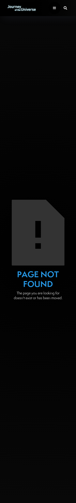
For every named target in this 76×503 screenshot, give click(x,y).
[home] (20, 8)
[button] (54, 8)
